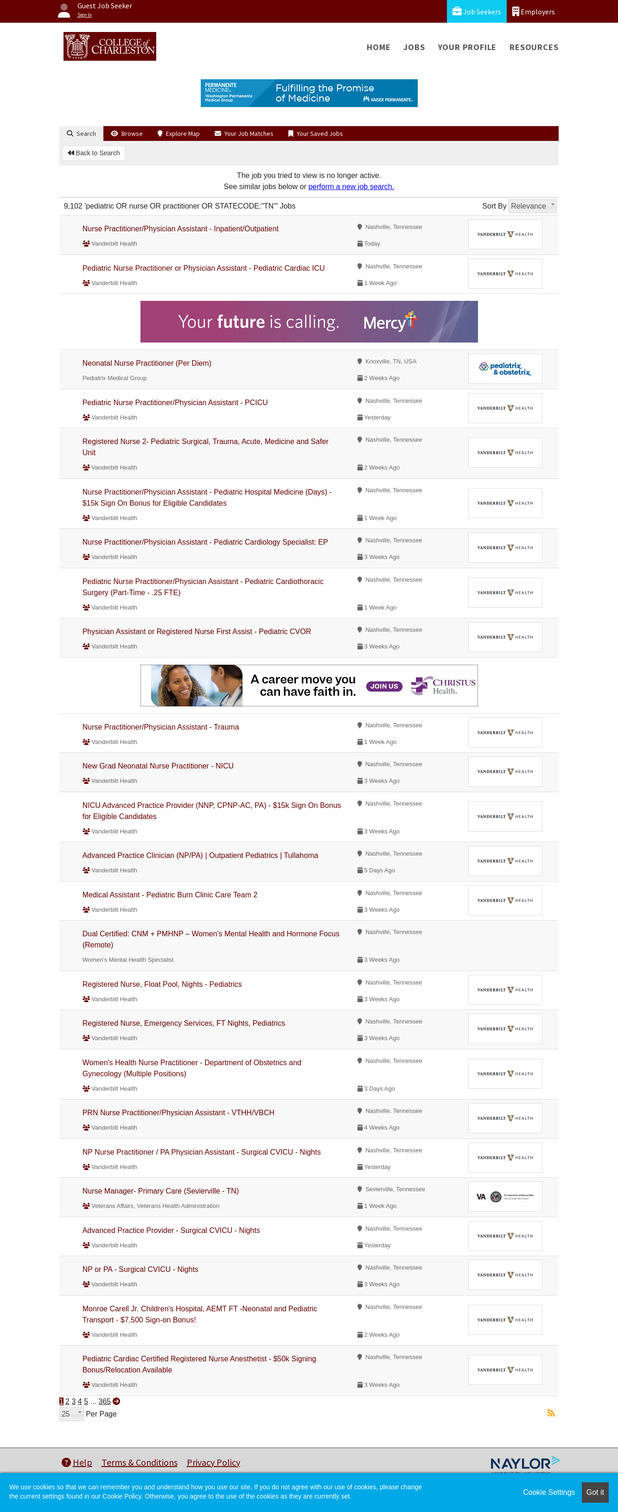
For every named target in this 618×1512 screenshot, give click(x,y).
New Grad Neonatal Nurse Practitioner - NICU (158, 766)
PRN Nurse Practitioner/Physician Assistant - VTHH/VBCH (178, 1113)
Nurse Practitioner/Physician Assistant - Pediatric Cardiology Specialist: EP (205, 542)
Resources (534, 47)
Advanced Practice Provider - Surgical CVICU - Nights (171, 1230)
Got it (595, 1492)
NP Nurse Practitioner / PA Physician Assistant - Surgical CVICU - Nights (202, 1152)
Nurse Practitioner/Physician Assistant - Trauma (161, 727)
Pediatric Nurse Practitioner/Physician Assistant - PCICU (175, 403)
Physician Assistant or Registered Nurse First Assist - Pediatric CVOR (197, 631)
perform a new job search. (351, 187)
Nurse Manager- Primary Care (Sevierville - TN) (161, 1191)
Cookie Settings (549, 1492)
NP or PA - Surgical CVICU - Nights (140, 1269)
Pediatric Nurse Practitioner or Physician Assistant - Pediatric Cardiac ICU (204, 268)
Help (77, 1462)
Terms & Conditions (140, 1462)
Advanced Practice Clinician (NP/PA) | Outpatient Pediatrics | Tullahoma (201, 855)
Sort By (494, 206)
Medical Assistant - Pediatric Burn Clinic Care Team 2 (170, 895)
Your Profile (467, 47)
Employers (533, 11)
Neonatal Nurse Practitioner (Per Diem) (147, 363)
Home (378, 47)
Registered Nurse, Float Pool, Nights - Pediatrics (162, 984)
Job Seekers (476, 11)
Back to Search (94, 153)
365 (104, 1401)
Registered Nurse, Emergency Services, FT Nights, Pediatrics (184, 1023)
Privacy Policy (213, 1462)
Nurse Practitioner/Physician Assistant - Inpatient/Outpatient (181, 229)
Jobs (414, 47)
